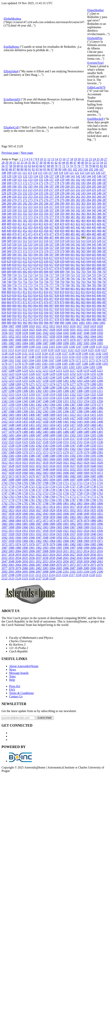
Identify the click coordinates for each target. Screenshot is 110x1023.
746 (99, 278)
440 (67, 227)
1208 (11, 370)
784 (88, 285)
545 (94, 244)
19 (75, 159)
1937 (73, 534)
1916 (32, 530)
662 (78, 264)
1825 (25, 510)
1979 (52, 544)
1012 (45, 326)
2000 (93, 547)
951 (19, 316)
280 (67, 200)
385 (94, 217)
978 (57, 319)
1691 (32, 479)
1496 (32, 435)
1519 (86, 438)
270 (14, 200)
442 (78, 227)
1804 (86, 503)
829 (9, 295)
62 (25, 166)
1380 (59, 408)
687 (104, 268)
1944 (18, 537)
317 (51, 207)
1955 (93, 537)
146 (99, 176)
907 (104, 305)
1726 (66, 486)
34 (25, 162)
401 (72, 220)
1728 (79, 486)
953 (30, 316)
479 (62, 234)
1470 (59, 428)
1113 (11, 350)
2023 (45, 554)
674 (35, 268)
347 (104, 210)
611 (19, 258)
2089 (86, 568)
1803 (79, 503)
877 (51, 302)
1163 (24, 360)
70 (56, 166)
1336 (66, 397)
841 (72, 295)
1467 (39, 428)
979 (62, 319)
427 (104, 224)
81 (97, 166)
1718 (11, 486)
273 (30, 200)
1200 (58, 367)
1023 (18, 329)
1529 (52, 442)
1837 (5, 513)
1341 (100, 397)
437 (51, 227)
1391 (32, 411)
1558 (45, 449)
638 (57, 261)
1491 (100, 431)
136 (46, 176)
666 (99, 264)
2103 (79, 571)
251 (19, 196)
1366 (66, 404)
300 (67, 203)
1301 (32, 391)
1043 (52, 333)
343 (83, 210)
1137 (65, 353)
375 (41, 217)
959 (62, 316)
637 (51, 261)
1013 (52, 326)
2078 (11, 568)
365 (94, 213)
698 (57, 271)
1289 (52, 387)
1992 (39, 547)
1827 (39, 510)
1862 (73, 517)
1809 (18, 506)
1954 (86, 537)
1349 (52, 401)
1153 (65, 356)
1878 (79, 520)
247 (104, 193)
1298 (11, 391)
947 (104, 312)
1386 (100, 408)
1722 (39, 486)
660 (67, 264)
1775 (93, 496)
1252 (5, 380)
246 (99, 193)
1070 (32, 339)
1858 (45, 517)
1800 (59, 503)
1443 (79, 421)
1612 (5, 462)
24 (94, 159)
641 (72, 261)
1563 (79, 449)
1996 (66, 547)
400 (67, 220)
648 (4, 264)
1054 (25, 336)
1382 (73, 408)
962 (78, 316)
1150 (45, 356)
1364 (52, 404)
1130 (18, 353)
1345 (25, 401)
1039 (25, 333)
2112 (38, 575)
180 (67, 183)
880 (67, 302)
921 (72, 309)
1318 (45, 394)
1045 (66, 333)
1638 (79, 466)
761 (72, 281)
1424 (52, 418)
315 (40, 207)
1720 (25, 486)
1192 (4, 367)
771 (19, 285)
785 (94, 285)
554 (35, 247)
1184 (58, 363)
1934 (52, 534)
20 (79, 159)
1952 (73, 537)
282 (78, 200)
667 (104, 264)
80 (93, 166)
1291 (66, 387)
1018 (86, 326)
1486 (66, 431)
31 (14, 162)
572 (25, 251)
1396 (66, 411)
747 (104, 278)
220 (67, 189)
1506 (100, 435)
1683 (79, 476)
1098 (18, 346)
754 (35, 281)
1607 (73, 459)
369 (9, 217)
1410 (59, 414)
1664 (52, 472)
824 (88, 292)
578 (57, 251)
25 (98, 159)
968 (4, 319)
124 (87, 172)
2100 (59, 571)
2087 (73, 568)
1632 (39, 466)
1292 (73, 387)
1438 (45, 421)
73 (67, 166)
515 (40, 241)
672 (25, 268)
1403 (11, 414)
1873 (45, 520)
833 (30, 295)
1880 (93, 520)
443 (83, 227)
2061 (100, 561)
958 (57, 316)
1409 (52, 414)
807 (104, 288)
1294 (86, 387)
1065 (100, 336)
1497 (39, 435)
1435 (25, 421)
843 (83, 295)
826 (99, 292)
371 (19, 217)
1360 (25, 404)
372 (25, 217)
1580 (93, 452)
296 (46, 203)
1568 (11, 452)
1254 (18, 380)
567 (104, 247)
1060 (66, 336)
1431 (100, 418)
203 (83, 186)
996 (46, 322)
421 (72, 224)
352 (25, 213)
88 (18, 169)
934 (35, 312)
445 (94, 227)
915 (40, 309)
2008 (45, 551)
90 (25, 169)
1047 (79, 333)
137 (51, 176)
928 (4, 312)
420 (67, 224)
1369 (86, 404)
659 (62, 264)
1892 (73, 524)
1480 (25, 431)
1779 (18, 500)
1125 (91, 350)
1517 (72, 438)
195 (41, 186)
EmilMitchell (95, 118)
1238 (11, 377)
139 (62, 176)
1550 (93, 445)
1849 (86, 513)
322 (78, 207)
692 (25, 271)
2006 (32, 551)
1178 (18, 363)
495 (41, 237)
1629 (18, 466)
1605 (59, 459)
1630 (25, 466)
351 (19, 213)
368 (4, 217)
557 (51, 247)
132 (25, 176)
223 (83, 189)
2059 (86, 561)
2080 (25, 568)
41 (52, 162)
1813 (45, 506)
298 (57, 203)
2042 (73, 558)
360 (67, 213)
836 (46, 295)
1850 (93, 513)
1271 (32, 384)
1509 (18, 438)
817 (51, 292)
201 (72, 186)
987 (104, 319)
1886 (32, 524)
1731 (100, 486)
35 (29, 162)
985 (94, 319)
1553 (11, 449)
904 (88, 305)
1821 (100, 506)
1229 (52, 374)
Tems (12, 676)
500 (67, 237)
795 (41, 288)
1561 (66, 449)
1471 (66, 428)
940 (67, 312)
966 (99, 316)
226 (99, 189)
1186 (71, 363)
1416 (100, 414)
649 (9, 264)
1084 (25, 343)
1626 (100, 462)
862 (78, 299)
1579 (86, 452)
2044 (86, 558)
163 (83, 179)
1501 (66, 435)
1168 (58, 360)
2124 (18, 578)
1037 (11, 333)
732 (25, 278)
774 (35, 285)
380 (67, 217)
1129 (11, 353)
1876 (66, 520)
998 (57, 322)
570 (14, 251)
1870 (25, 520)
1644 (18, 469)
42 (56, 162)
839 (62, 295)
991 (19, 322)
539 (62, 244)
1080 (100, 339)
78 (86, 166)
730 (14, 278)
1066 (5, 339)
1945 (25, 537)
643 (83, 261)
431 (19, 227)
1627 (5, 466)
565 (94, 247)
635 (41, 261)
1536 (100, 442)
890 (14, 305)
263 (83, 196)
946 (99, 312)
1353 (79, 401)
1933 (45, 534)
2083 (45, 568)
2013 (79, 551)
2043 (79, 558)
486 (99, 234)
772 (25, 285)
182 (78, 183)
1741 (66, 489)
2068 (45, 564)
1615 (25, 462)
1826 (32, 510)
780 (67, 285)
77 (82, 166)
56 (3, 166)
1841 (32, 513)
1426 (66, 418)
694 (35, 271)
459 (62, 230)
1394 (52, 411)
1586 (32, 455)
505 (94, 237)
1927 (5, 534)
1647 (39, 469)
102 (75, 169)
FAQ (12, 689)
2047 (5, 561)
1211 (32, 370)
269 (9, 200)
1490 (93, 431)
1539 (18, 445)
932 (25, 312)
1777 (5, 500)
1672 (5, 476)
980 (67, 319)
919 (62, 309)
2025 (59, 554)
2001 (100, 547)
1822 (5, 510)
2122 (5, 578)
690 (14, 271)
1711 (66, 483)
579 (62, 251)
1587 (39, 455)
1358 (11, 404)
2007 (39, 551)
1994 (52, 547)
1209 (18, 370)
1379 (52, 408)
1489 (86, 431)
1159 (105, 356)
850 (14, 299)
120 (66, 172)
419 (62, 224)
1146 (18, 356)
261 (72, 196)
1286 (32, 387)
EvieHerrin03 (12, 99)
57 (6, 166)
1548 (79, 445)
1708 (45, 483)
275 (41, 200)
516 (46, 241)
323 (83, 207)
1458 (79, 425)
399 (62, 220)
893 (30, 305)
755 (41, 281)
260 (67, 196)
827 (104, 292)
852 (25, 299)
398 (57, 220)
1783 (45, 500)
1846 (66, 513)
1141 (91, 353)
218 (56, 189)
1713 (79, 483)
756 (46, 281)
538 (57, 244)
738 (57, 278)
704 (88, 271)
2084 (52, 568)
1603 (45, 459)
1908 (79, 527)
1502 (73, 435)
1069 (25, 339)
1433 (11, 421)
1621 (66, 462)
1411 (66, 414)
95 (44, 169)
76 (78, 166)
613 (30, 258)
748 (4, 281)
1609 (86, 459)
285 (94, 200)
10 (41, 159)
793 (30, 288)
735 (41, 278)
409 (9, 224)
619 (62, 258)
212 (25, 189)
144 (88, 176)
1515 (59, 438)
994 (35, 322)
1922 (73, 530)
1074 (59, 339)
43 (59, 162)
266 (99, 196)
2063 (11, 564)
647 (104, 261)
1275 (59, 384)
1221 (100, 370)
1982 (73, 544)
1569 (18, 452)
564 (88, 247)
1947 (39, 537)
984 (88, 319)
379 (62, 217)
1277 (73, 384)
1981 (66, 544)
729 (9, 278)
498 (57, 237)
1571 (32, 452)
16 (64, 159)
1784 (52, 500)
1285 (25, 387)
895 (41, 305)
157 (51, 179)
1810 (25, 506)
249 (9, 196)
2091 (100, 568)
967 (104, 316)
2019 (18, 554)
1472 (73, 428)
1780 (25, 500)
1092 (79, 343)
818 (56, 292)
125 (92, 172)
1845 (59, 513)
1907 (73, 527)
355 (41, 213)
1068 (18, 339)
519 (62, 241)
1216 (66, 370)
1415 (93, 414)
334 (35, 210)
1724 (52, 486)
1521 (100, 438)
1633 (45, 466)
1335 (59, 397)
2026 (66, 554)
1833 (79, 510)
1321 (66, 394)
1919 (52, 530)
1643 (11, 469)
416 (46, 224)
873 (30, 302)
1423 (45, 418)
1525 (25, 442)
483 (83, 234)
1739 (52, 489)
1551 (100, 445)
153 (30, 179)
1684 (86, 476)
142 (78, 176)
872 (25, 302)
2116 (65, 575)
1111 (105, 346)
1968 (79, 541)
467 (104, 230)
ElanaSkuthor (95, 10)
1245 (59, 377)
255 (41, 196)
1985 (93, 544)
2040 (59, 558)
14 (56, 159)
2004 (18, 551)
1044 (59, 333)
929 (9, 312)
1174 (98, 360)
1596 (100, 455)
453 (30, 230)
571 (19, 251)
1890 (59, 524)
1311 (100, 391)
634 (35, 261)
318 (56, 207)
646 (99, 261)
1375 (25, 408)
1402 (5, 414)
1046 (73, 333)
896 (46, 305)
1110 (99, 346)
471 (19, 234)
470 (14, 234)
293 (30, 203)
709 (9, 275)
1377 (39, 408)
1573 (45, 452)
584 (88, 251)
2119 (85, 575)
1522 (5, 442)
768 (4, 285)
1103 (52, 346)
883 (83, 302)
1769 (52, 496)
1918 (45, 530)
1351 (66, 401)
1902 (39, 527)
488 (4, 237)
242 (78, 193)
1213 (45, 370)
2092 (5, 571)
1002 (82, 322)
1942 (5, 537)
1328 (11, 397)
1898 (11, 527)
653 (30, 264)
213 (30, 189)
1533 (79, 442)
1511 (32, 438)
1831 (66, 510)
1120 (57, 350)
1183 (51, 363)
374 (35, 217)
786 (99, 285)
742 (78, 278)
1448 (11, 425)
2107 (5, 575)
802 (78, 288)
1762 (5, 496)
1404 (18, 414)
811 (19, 292)
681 (72, 268)
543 (83, 244)
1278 (79, 384)
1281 (100, 384)
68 (48, 166)
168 (4, 183)
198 (57, 186)
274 (35, 200)
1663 (45, 472)
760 (67, 281)
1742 (73, 489)
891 (19, 305)
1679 (52, 476)
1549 (86, 445)
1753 (45, 493)
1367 (73, 404)
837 (51, 295)
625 (93, 258)
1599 (18, 459)
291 (19, 203)
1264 (86, 380)
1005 (102, 322)
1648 (45, 469)
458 (57, 230)
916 (46, 309)
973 (30, 319)
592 (25, 254)
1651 (66, 469)
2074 (86, 564)
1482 (39, 431)
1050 (100, 333)
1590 (59, 455)
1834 (86, 510)
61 (21, 166)
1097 (11, 346)
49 (82, 162)
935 (41, 312)
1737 (39, 489)
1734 (18, 489)
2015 (93, 551)
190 (14, 186)
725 (93, 275)
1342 (5, 401)
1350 (59, 401)
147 (104, 176)
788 (4, 288)
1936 (66, 534)
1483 (45, 431)
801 (72, 288)
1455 (59, 425)
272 (25, 200)
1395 (59, 411)
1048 (86, 333)
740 (67, 278)
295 (41, 203)
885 (94, 302)
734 (35, 278)
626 (99, 258)
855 (41, 299)
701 (72, 271)
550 (14, 247)
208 (4, 189)
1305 (59, 391)
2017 (5, 554)
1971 (100, 541)
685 (94, 268)
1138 (71, 353)
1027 (45, 329)
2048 (11, 561)
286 (99, 200)
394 (35, 220)
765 (94, 281)
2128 (45, 578)
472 (25, 234)
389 (9, 220)
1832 (73, 510)
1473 (79, 428)
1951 (66, 537)
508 (4, 241)
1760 (93, 493)
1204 (85, 367)
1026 (39, 329)
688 (4, 271)
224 (88, 189)
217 (51, 189)
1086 (39, 343)
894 (35, 305)
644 (88, 261)
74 (71, 166)
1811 (32, 506)
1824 (18, 510)
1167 (51, 360)
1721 (32, 486)
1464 (18, 428)
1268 (11, 384)
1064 (93, 336)
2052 (39, 561)
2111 (31, 575)
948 (4, 316)
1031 (73, 329)
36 (33, 162)
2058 (79, 561)
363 (83, 213)
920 (67, 309)
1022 (11, 329)
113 (30, 172)
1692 (39, 479)
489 (9, 237)
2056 (66, 561)
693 (30, 271)
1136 (58, 353)
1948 (45, 537)
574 (35, 251)
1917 (39, 530)
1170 (71, 360)
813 (30, 292)
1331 (32, 397)
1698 (79, 479)
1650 (59, 469)
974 (35, 319)
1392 (39, 411)
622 (78, 258)
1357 (5, 404)
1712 (72, 483)
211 (19, 189)
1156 (85, 356)
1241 (32, 377)
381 (72, 217)
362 (78, 213)
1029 (59, 329)
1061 (73, 336)
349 (9, 213)
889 (9, 305)
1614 (18, 462)
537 (51, 244)
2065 (25, 564)
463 (83, 230)
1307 (73, 391)
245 (94, 193)
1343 (11, 401)
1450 (25, 425)
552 (25, 247)
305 (94, 203)
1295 (93, 387)
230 (14, 193)
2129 (52, 578)
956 (46, 316)
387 (104, 217)
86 (10, 169)
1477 (5, 431)
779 (62, 285)
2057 (73, 561)
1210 (25, 370)
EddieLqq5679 (96, 87)
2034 (18, 558)
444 (88, 227)
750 (14, 281)
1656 (100, 469)
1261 (66, 380)
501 (72, 237)
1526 (32, 442)
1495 (25, 435)
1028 (52, 329)
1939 (86, 534)
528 (4, 244)
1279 (86, 384)
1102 (45, 346)
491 (19, 237)
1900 (25, 527)
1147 (24, 356)
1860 (59, 517)
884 (88, 302)
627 (104, 258)
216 (46, 189)
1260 (59, 380)
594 (35, 254)
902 (78, 305)
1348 (45, 401)
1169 (65, 360)
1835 (93, 510)
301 (72, 203)
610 (14, 258)
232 (25, 193)
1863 (79, 517)
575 (41, 251)
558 (57, 247)
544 (88, 244)
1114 (18, 350)
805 (94, 288)
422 (78, 224)
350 (14, 213)
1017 (79, 326)
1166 (45, 360)
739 (62, 278)
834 (35, 295)
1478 (11, 431)
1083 (18, 343)
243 (83, 193)
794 (35, 288)
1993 (45, 547)
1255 (25, 380)
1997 (73, 547)
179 (62, 183)
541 (72, 244)
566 (99, 247)
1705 (25, 483)
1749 (18, 493)
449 (9, 230)
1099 (25, 346)
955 (41, 316)
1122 (70, 350)
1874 (52, 520)
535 (41, 244)
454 (35, 230)
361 (72, 213)
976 (46, 319)
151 (19, 179)
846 (99, 295)
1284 (18, 387)
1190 (98, 363)
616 (46, 258)
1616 (32, 462)
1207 (5, 370)
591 (19, 254)
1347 (39, 401)
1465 (25, 428)
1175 (105, 360)
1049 (93, 333)
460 (67, 230)
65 (37, 166)
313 (30, 207)
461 (72, 230)
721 (72, 275)
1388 (11, 411)
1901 (32, 527)
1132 (31, 353)
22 (86, 159)
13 (52, 159)
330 (14, 210)
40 (48, 162)
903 (83, 305)
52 (93, 162)
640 (67, 261)
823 (83, 292)
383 (83, 217)
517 (51, 241)
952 (25, 316)
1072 (45, 339)
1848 (79, 513)
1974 (18, 544)
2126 (32, 578)
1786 (66, 500)
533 (30, 244)
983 (83, 319)
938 (57, 312)
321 (72, 207)
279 (62, 200)
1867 (5, 520)
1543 (45, 445)
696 (46, 271)
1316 (32, 394)
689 (9, 271)
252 (25, 196)
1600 (25, 459)
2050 (25, 561)
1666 (66, 472)
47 (74, 162)
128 (4, 176)
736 (46, 278)
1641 (100, 466)
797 (51, 288)
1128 (4, 353)
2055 (59, 561)
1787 (73, 500)
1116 (31, 350)
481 (72, 234)
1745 (93, 489)
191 (19, 186)
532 (25, 244)
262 (78, 196)
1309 (86, 391)
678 (57, 268)
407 (104, 220)
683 (83, 268)
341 (72, 210)
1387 (5, 411)
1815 (59, 506)
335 (41, 210)
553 (30, 247)
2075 (93, 564)
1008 (18, 326)
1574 (52, 452)
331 (19, 210)
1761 (100, 493)
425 (93, 224)
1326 (100, 394)
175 (41, 183)
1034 (93, 329)
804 (88, 288)
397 (51, 220)
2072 (73, 564)
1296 (100, 387)
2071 (66, 564)
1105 (65, 346)
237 (51, 193)
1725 (59, 486)
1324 (86, 394)
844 (88, 295)
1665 (59, 472)
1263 (79, 380)
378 (57, 217)
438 (57, 227)
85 (6, 169)
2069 (52, 564)
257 (51, 196)
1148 (31, 356)
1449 (18, 425)
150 (14, 179)
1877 (73, 520)
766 (99, 281)
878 (57, 302)
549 (9, 247)
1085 (32, 343)
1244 (52, 377)
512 (25, 241)
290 (14, 203)
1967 (73, 541)
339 (62, 210)
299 (62, 203)
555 (41, 247)
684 (88, 268)
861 (72, 299)
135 (41, 176)
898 (57, 305)
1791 (100, 500)
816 (46, 292)
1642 (5, 469)
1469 (52, 428)
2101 (66, 571)
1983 (79, 544)
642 (78, 261)
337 (51, 210)
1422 (39, 418)
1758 (79, 493)
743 (83, 278)
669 (9, 268)
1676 (32, 476)
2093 (11, 571)
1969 (86, 541)
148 (4, 179)
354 (35, 213)
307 (104, 203)
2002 (5, 551)
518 (56, 241)
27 (105, 159)
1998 (79, 547)
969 (9, 319)
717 (51, 275)
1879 (86, 520)
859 (62, 299)
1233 (79, 374)
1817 (72, 506)
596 (46, 254)
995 (41, 322)
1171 (78, 360)
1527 (39, 442)
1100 (32, 346)
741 (72, 278)
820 (67, 292)
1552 (5, 449)
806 (99, 288)
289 (9, 203)
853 (30, 299)
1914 (18, 530)
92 (33, 169)
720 (67, 275)
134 (35, 176)
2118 (78, 575)
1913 (11, 530)
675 (41, 268)
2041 (66, 558)
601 (72, 254)
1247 (73, 377)
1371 (100, 404)
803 (83, 288)
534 (35, 244)
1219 (86, 370)
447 (104, 227)
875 (41, 302)
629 (9, 261)
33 (21, 162)
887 (104, 302)
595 (41, 254)
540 (67, 244)
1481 (32, 431)
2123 (11, 578)
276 (46, 200)
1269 (18, 384)
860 (67, 299)
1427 (73, 418)
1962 (39, 541)
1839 (18, 513)
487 (104, 234)
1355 (93, 401)
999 (62, 322)
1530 (59, 442)
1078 (86, 339)
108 (4, 172)
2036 (32, 558)
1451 (32, 425)
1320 (59, 394)
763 (83, 281)
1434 (18, 421)
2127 (39, 578)
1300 (25, 391)
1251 (100, 377)
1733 (11, 489)
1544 (52, 445)
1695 (59, 479)
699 (62, 271)
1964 (52, 541)
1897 (5, 527)
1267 (5, 384)
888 (4, 305)
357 (51, 213)
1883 (11, 524)
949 (9, 316)
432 (25, 227)
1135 (51, 353)
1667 (73, 472)
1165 (38, 360)
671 (19, 268)
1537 (5, 445)
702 (78, 271)
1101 (38, 346)
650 (14, 264)
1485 (59, 431)
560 (67, 247)
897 (51, 305)
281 (72, 200)
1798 (45, 503)
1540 (25, 445)
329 (9, 210)
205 (94, 186)
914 (35, 309)
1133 (38, 353)
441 (72, 227)
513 (30, 241)
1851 (100, 513)
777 (51, 285)
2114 (52, 575)
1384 (86, 408)
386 (99, 217)
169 (9, 183)
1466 (32, 428)
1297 (5, 391)
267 (104, 196)
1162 (18, 360)
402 (78, 220)
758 (57, 281)
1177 (11, 363)
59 (14, 166)
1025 (32, 329)
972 (25, 319)
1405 (25, 414)
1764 (18, 496)
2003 (11, 551)
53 (97, 162)
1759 (86, 493)
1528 (45, 442)
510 (14, 241)
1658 (11, 472)
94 (40, 169)
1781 (32, 500)
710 (14, 275)
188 (4, 186)
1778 (11, 500)
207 (104, 186)
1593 (79, 455)
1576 (66, 452)
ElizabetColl (11, 127)
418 (56, 224)
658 (57, 264)
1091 (73, 343)
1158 (98, 356)
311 (19, 207)
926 (99, 309)
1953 (79, 537)
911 (19, 309)
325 (93, 207)
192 (25, 186)
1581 (100, 452)
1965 (59, 541)
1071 (39, 339)
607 (104, 254)
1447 (5, 425)
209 (9, 189)
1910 (93, 527)
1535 (93, 442)
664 (88, 264)
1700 (93, 479)
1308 (79, 391)
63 (29, 166)
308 (4, 207)
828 (4, 295)
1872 (39, 520)
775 (41, 285)
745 (94, 278)
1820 (93, 506)
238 (57, 193)
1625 (93, 462)
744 (88, 278)
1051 (5, 336)
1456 (66, 425)
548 (4, 247)
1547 (73, 445)
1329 (18, 397)
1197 (38, 367)
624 (88, 258)
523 (83, 241)
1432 (5, 421)
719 (62, 275)
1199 (51, 367)
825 (93, 292)
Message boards (19, 673)
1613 (11, 462)
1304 (52, 391)
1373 (11, 408)
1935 (59, 534)
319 (62, 207)
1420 (25, 418)
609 (9, 258)
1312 (5, 394)
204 (88, 186)
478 (57, 234)
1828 (45, 510)
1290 (59, 387)
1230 (59, 374)
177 (51, 183)
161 (72, 179)
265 (94, 196)
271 (19, 200)
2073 (79, 564)
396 (46, 220)
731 (19, 278)
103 (80, 169)
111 (19, 172)
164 (88, 179)
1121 (64, 350)
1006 (5, 326)
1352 (73, 401)
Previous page (10, 152)
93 (37, 169)
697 (51, 271)
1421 (32, 418)
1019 (93, 326)
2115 (58, 575)
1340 (93, 397)
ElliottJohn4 (11, 71)
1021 (5, 329)
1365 (59, 404)
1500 (59, 435)
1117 (37, 350)
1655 (93, 469)
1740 (59, 489)
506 (99, 237)
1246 (66, 377)
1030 (66, 329)
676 (46, 268)
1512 (38, 438)
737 (51, 278)
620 (67, 258)
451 (19, 230)
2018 (11, 554)
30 (10, 162)
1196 (31, 367)
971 (19, 319)
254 (35, 196)
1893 (79, 524)
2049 (18, 561)
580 (67, 251)
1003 (89, 322)
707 (104, 271)
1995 (59, 547)
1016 (72, 326)
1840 (25, 513)
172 (25, 183)
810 (14, 292)
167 (104, 179)
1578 (79, 452)
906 (99, 305)
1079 (93, 339)
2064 (18, 564)
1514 (52, 438)
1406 (32, 414)
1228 (45, 374)
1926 (100, 530)
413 (30, 224)
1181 (38, 363)
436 (46, 227)
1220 (93, 370)
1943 (11, 537)
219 (62, 189)
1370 (93, 404)
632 (25, 261)
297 (51, 203)
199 (62, 186)
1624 (86, 462)
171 (19, 183)
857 (51, 299)
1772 (73, 496)
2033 (11, 558)
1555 (25, 449)
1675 (25, 476)
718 (56, 275)
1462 (5, 428)
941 (72, 312)
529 (9, 244)
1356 (100, 401)
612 (25, 258)
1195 (24, 367)
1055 (32, 336)
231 (19, 193)
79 (90, 166)
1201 (65, 367)
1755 (59, 493)
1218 (79, 370)
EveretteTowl (95, 62)
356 (46, 213)
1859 (52, 517)
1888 (45, 524)
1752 (39, 493)
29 (6, 162)
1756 (66, 493)
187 (104, 183)
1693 (45, 479)
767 (104, 281)
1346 (32, 401)
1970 (93, 541)
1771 (66, 496)
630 (14, 261)
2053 (45, 561)
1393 (45, 411)
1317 (39, 394)
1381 (66, 408)
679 (62, 268)
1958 (11, 541)
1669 (86, 472)
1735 (25, 489)
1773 (79, 496)
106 (96, 169)
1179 (24, 363)
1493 (11, 435)
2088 (79, 568)
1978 (45, 544)
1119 (51, 350)
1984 (86, 544)
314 (35, 207)
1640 (93, 466)
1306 (66, 391)
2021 (32, 554)
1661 (32, 472)
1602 (39, 459)
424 (88, 224)
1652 (73, 469)
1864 (86, 517)
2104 (86, 571)
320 (67, 207)
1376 (32, 408)
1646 (32, 469)
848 (4, 299)
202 (78, 186)
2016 (100, 551)
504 (88, 237)
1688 (11, 479)
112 (24, 172)
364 (88, 213)
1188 (85, 363)
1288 (45, 387)
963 (83, 316)
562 (78, 247)
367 (104, 213)
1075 (66, 339)
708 (4, 275)
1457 (73, 425)
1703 (11, 483)
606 (99, 254)
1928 (11, 534)
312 (25, 207)
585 (94, 251)
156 (46, 179)
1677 (39, 476)
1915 (25, 530)
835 (41, 295)
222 (78, 189)
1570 (25, 452)
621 (72, 258)
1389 (18, 411)
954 (35, 316)
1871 (32, 520)
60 (18, 166)
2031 (100, 554)
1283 (11, 387)
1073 (52, 339)
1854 (18, 517)
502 (78, 237)
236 (46, 193)
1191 (105, 363)
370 (14, 217)
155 (41, 179)
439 (62, 227)
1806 (100, 503)
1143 (105, 353)
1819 (86, 506)
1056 (39, 336)
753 (30, 281)
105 (91, 169)
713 (30, 275)
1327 (5, 397)
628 (4, 261)
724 (88, 275)
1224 (18, 374)
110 (14, 172)
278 (57, 200)
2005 (25, 551)
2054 (52, 561)
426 (99, 224)
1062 (79, 336)
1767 (39, 496)
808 (4, 292)
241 (72, 193)
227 (104, 189)
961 (72, 316)
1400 (93, 411)
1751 (32, 493)
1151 (51, 356)
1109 (92, 346)
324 (88, 207)
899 (62, 305)
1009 (25, 326)
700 (67, 271)
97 (52, 169)
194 (35, 186)
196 (46, 186)
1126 (97, 350)
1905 (59, 527)
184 (88, 183)
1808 (11, 506)
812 (25, 292)
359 (62, 213)
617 (51, 258)
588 (4, 254)
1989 (18, 547)
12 (48, 159)
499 (62, 237)
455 (41, 230)
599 (62, 254)
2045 (93, 558)
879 (62, 302)
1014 (59, 326)
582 (78, 251)
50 (86, 162)
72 (63, 166)
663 (83, 264)
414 (35, 224)
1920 (59, 530)
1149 (38, 356)
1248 (79, 377)
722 (78, 275)
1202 (72, 367)
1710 (59, 483)
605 (94, 254)
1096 (5, 346)
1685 (93, 476)
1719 (18, 486)
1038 (18, 333)
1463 (11, 428)
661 (72, 264)
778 (57, 285)
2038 (45, 558)
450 (14, 230)
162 (78, 179)
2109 (18, 575)
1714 (86, 483)
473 (30, 234)
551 (19, 247)
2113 (45, 575)
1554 (18, 449)
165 (94, 179)
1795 (25, 503)
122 (76, 172)
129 (9, 176)
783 (83, 285)
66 (40, 166)
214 (35, 189)
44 (63, 162)
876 (46, 302)
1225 (25, 374)
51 (90, 162)
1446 (100, 421)
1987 (5, 547)
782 (78, 285)
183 (83, 183)
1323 (79, 394)
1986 (100, 544)
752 (25, 281)
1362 (39, 404)
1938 (79, 534)
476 (46, 234)
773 (30, 285)
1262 (73, 380)
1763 (11, 496)
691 (19, 271)
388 (4, 220)
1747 (5, 493)
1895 (93, 524)
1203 (79, 367)
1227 (39, 374)
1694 (52, 479)
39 (44, 162)
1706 (32, 483)
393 (30, 220)
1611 (100, 459)
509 (9, 241)
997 (51, 322)
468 (4, 234)
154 (35, 179)
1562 (73, 449)
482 (78, 234)
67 (44, 166)
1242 (39, 377)
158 (57, 179)
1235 (93, 374)
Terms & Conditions (21, 693)
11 (45, 159)
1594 (86, 455)
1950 (59, 537)
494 (35, 237)
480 (67, 234)
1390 (25, 411)
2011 (66, 551)
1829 (52, 510)
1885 (25, 524)
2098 (45, 571)
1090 (66, 343)
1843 (45, 513)
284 (88, 200)
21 (82, 159)
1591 (66, 455)
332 (25, 210)
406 (99, 220)
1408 (45, 414)
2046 (100, 558)
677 (51, 268)
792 (25, 288)
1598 (11, 459)
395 (41, 220)
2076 (100, 564)
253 (30, 196)
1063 (86, 336)
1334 (52, 397)
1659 (18, 472)
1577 (73, 452)
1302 (39, 391)
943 (83, 312)
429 (9, 227)
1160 (4, 360)
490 (14, 237)
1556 (32, 449)
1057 (45, 336)
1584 (18, 455)
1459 (86, 425)
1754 (52, 493)
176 (46, 183)
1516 (66, 438)
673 (30, 268)
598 (57, 254)
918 (56, 309)
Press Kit (14, 686)
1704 (18, 483)
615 (40, 258)
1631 (32, 466)
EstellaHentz (11, 46)
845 (94, 295)
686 (99, 268)
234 (35, 193)
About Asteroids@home (23, 666)
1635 (59, 466)
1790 (93, 500)
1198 (45, 367)
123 (82, 172)
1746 (100, 489)
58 (10, 166)
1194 (18, 367)
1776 (100, 496)
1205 (92, 367)
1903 (45, 527)
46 (71, 162)
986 (99, 319)
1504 (86, 435)
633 (30, 261)
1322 (73, 394)
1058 (52, 336)
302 (78, 203)
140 (67, 176)
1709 (52, 483)
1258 (45, 380)
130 (14, 176)
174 (35, 183)
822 (78, 292)
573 (30, 251)
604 (88, 254)
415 (40, 224)
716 (46, 275)
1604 (52, 459)
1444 (86, 421)
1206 (99, 367)
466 (99, 230)
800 (67, 288)
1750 (25, 493)
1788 (79, 500)
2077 (5, 568)
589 (9, 254)
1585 (25, 455)
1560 (59, 449)
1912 (5, 530)
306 (99, 203)
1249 (86, 377)
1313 (11, 394)
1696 (66, 479)
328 (4, 210)
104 (85, 169)
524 (88, 241)
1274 (52, 384)
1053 (18, 336)
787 (104, 285)
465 (94, 230)
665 (94, 264)
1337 (73, 397)
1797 (39, 503)
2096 (32, 571)
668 (4, 268)
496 (46, 237)
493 (30, 237)
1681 (66, 476)
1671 (100, 472)
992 (25, 322)
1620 (59, 462)
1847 (73, 513)
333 (30, 210)
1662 (39, 472)
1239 (18, 377)
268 (4, 200)
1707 (39, 483)
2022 (39, 554)
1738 (45, 489)
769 (9, 285)
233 (30, 193)
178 (57, 183)
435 (41, 227)
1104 (59, 346)
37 (37, 162)
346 (99, 210)
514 (35, 241)
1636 (66, 466)
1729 (86, 486)
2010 (59, 551)
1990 (25, 547)
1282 (5, 387)
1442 (73, 421)
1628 (11, 466)
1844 (52, 513)
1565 (93, 449)
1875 (59, 520)
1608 (79, 459)
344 (88, 210)
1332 (39, 397)
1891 (66, 524)
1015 (66, 326)
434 (35, 227)
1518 (79, 438)
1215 (59, 370)
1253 (11, 380)
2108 (11, 575)
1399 (86, 411)
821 (72, 292)
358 (57, 213)
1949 (52, 537)
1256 (32, 380)
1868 (11, 520)
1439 (52, 421)
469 (9, 234)
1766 (32, 496)
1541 (32, 445)
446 (99, 227)
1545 (59, 445)
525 (93, 241)
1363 (45, 404)
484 (88, 234)
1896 (100, 524)
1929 (18, 534)
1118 (44, 350)
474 (35, 234)
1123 (77, 350)
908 (4, 309)
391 (19, 220)
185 (94, 183)
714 (35, 275)
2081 (32, 568)
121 (71, 172)
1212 (38, 370)
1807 (5, 506)
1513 (45, 438)
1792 (5, 503)
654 (35, 264)
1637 (73, 466)
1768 (45, 496)
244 (88, 193)
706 (99, 271)
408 (4, 224)
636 (46, 261)
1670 (93, 472)
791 (19, 288)
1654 (86, 469)
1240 (25, 377)
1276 (66, 384)
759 (62, 281)
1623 (79, 462)
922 (78, 309)
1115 (24, 350)
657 (51, 264)
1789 (86, 500)
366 (99, 213)
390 (14, 220)
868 (4, 302)
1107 (79, 346)
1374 (18, 408)
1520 (93, 438)
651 (19, 264)
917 (51, 309)
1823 (11, 510)
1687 (5, 479)
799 (62, 288)
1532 (73, 442)
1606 (66, 459)
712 (25, 275)
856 (46, 299)
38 (40, 162)
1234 (86, 374)
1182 (45, 363)
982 (78, 319)
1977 (39, 544)
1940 (93, 534)
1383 (79, 408)
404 (88, 220)
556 (46, 247)
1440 (59, 421)
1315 (25, 394)
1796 (32, 503)
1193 (11, 367)
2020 (25, 554)
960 (67, 316)
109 (9, 172)
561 (72, 247)
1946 (32, 537)
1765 (25, 496)
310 (14, 207)
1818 (79, 506)
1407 (39, 414)
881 (72, 302)
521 (72, 241)
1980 (59, 544)
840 (67, 295)
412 (25, 224)
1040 (32, 333)
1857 (39, 517)
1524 (18, 442)
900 (67, 305)
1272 (39, 384)
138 (57, 176)
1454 (52, 425)
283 (83, 200)
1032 (79, 329)
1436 (32, 421)
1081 (5, 343)
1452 (39, 425)
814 (35, 292)
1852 (5, 517)
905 (94, 305)
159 (62, 179)
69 (52, 166)
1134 (45, 353)
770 (14, 285)
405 (94, 220)
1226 (32, 374)
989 (9, 322)
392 (25, 220)
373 (30, 217)
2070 (59, 564)
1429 (86, 418)
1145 (11, 356)
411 (19, 224)
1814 (52, 506)
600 (67, 254)
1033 (86, 329)
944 (88, 312)
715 (40, 275)
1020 (100, 326)
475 (41, 234)
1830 (59, 510)
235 (41, 193)
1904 (52, 527)
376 (46, 217)
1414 (86, 414)
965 (94, 316)
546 (99, 244)
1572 (39, 452)
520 (67, 241)
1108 (85, 346)
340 (67, 210)
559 (62, 247)
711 (19, 275)
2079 (18, 568)
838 (57, 295)
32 (18, 162)
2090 (93, 568)
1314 (18, 394)
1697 (73, 479)
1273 (45, 384)
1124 (84, 350)
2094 (18, 571)
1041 (39, 333)
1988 (11, 547)
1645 (25, 469)
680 (67, 268)
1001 (75, 322)
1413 (79, 414)
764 (88, 281)
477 (51, 234)
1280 (93, 384)
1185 (65, 363)
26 (101, 159)
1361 (32, 404)
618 (56, 258)
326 (99, 207)
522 (78, 241)
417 (51, 224)
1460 (93, 425)
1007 (11, 326)
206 (99, 186)
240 (67, 193)
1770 (59, 496)
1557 (39, 449)
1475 (93, 428)
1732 (5, 489)
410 (14, 224)
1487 (73, 431)
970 (14, 319)
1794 (18, 503)
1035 (100, 329)
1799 (52, 503)
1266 (100, 380)
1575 (59, 452)
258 (57, 196)
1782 (39, 500)
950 (14, 316)
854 (35, 299)
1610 (93, 459)
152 (25, 179)
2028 (79, 554)
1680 (59, 476)
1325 (93, 394)
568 (4, 251)
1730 (93, 486)
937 (51, 312)
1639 (86, 466)
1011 (38, 326)
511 (19, 241)
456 (46, 230)
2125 (25, 578)
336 (46, 210)
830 (14, 295)
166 (99, 179)
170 (14, 183)
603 (83, 254)
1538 (11, 445)
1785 (59, 500)
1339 (86, 397)
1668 (79, 472)
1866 (100, 517)
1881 (100, 520)
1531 (66, 442)
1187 (78, 363)
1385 (93, 408)
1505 (93, 435)
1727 (73, 486)
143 (83, 176)
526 (99, 241)
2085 (59, 568)
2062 (5, 564)
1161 (11, 360)
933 (30, 312)
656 (46, 264)
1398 (79, 411)
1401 (100, 411)
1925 (93, 530)
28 (3, 162)
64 (33, 166)
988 (4, 322)
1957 (5, 541)
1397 (73, 411)
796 (46, 288)
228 (4, 193)
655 (41, 264)
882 (78, 302)
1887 (39, 524)
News (12, 669)
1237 (5, 377)
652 (25, 264)
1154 (71, 356)
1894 (86, 524)
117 (50, 172)
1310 (93, 391)
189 (9, 186)
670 (14, 268)
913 (30, 309)
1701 (100, 479)
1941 (100, 534)
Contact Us (16, 696)
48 (78, 162)
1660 (25, 472)
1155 (78, 356)
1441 (66, 421)
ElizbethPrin (94, 38)
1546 (66, 445)
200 (67, 186)
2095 (25, 571)
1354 (86, 401)
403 (83, 220)
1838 (11, 513)
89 (21, 169)
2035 (25, 558)
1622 (73, 462)
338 (57, 210)
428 (4, 227)
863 (83, 299)
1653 (79, 469)
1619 (52, 462)
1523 (11, 442)
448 (4, 230)
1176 (4, 363)
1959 (18, 541)
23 (90, 159)
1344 (18, 401)
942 (78, 312)
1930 (25, 534)
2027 (73, 554)
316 (46, 207)
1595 (93, 455)
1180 (31, 363)
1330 (25, 397)
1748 (11, 493)
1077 (79, 339)
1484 (52, 431)
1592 (73, 455)
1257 (39, 380)
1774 (86, 496)
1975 (25, 544)
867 (104, 299)
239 (62, 193)
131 (19, 176)
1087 (45, 343)
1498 (45, 435)
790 (14, 288)
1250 (93, 377)
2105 (93, 571)
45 (67, 162)
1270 (25, 384)
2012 (72, 551)
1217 (72, 370)
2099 (52, 571)
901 (72, 305)
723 (83, 275)
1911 (100, 527)
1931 (32, 534)
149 (9, 179)
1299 (18, 391)
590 (14, 254)
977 (51, 319)
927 (104, 309)
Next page (27, 152)
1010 (32, 326)
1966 (66, 541)
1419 (18, 418)
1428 (79, 418)
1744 (86, 489)
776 (46, 285)
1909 (86, 527)
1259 (52, 380)
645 (94, 261)
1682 (73, 476)
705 (94, 271)
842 (78, 295)
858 (57, 299)
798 (57, 288)
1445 (93, 421)
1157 (91, 356)
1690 (25, 479)
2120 (92, 575)
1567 (5, 452)
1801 (66, 503)
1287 (39, 387)
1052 (11, 336)
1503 (79, 435)
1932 (39, 534)
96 (48, 169)
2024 (52, 554)
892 (25, 305)
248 (4, 196)
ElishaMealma (12, 18)
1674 (18, 476)
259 (62, 196)
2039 (52, 558)
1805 (93, 503)
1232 (73, 374)
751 (19, 281)
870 (14, 302)
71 (59, 166)
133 (30, 176)
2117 (72, 575)
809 (9, 292)
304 (88, 203)
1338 (79, 397)
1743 (79, 489)
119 (61, 172)
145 (94, 176)
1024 (25, 329)
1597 (5, 459)
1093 (86, 343)
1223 (11, 374)
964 (88, 316)
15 (60, 159)
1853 (11, 517)
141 (72, 176)
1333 (45, 397)
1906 (66, 527)
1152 (58, 356)
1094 (93, 343)
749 (9, 281)
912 (25, 309)
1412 (72, 414)
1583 (11, 455)
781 (72, 285)
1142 (98, 353)
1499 (52, 435)
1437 (39, 421)
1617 (39, 462)
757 (51, 281)
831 (19, 295)
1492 (5, 435)
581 (72, 251)
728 (4, 278)
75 (74, 166)
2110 (25, 575)
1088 (52, 343)
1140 (85, 353)
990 (14, 322)
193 (30, 186)
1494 (18, 435)
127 (103, 172)
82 (101, 166)
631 (19, 261)
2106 (100, 571)
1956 (100, 537)
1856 (32, 517)
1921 (66, 530)
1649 (52, 469)
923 (83, 309)
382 (78, 217)
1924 (86, 530)
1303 (45, 391)
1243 (45, 377)
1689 (18, 479)
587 (104, 251)
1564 (86, 449)
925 (93, 309)
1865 (93, 517)
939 (62, 312)
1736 (32, 489)
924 (88, 309)
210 (14, 189)
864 (88, 299)
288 (4, 203)
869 (9, 302)
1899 (18, 527)
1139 (78, 353)
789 (9, 288)
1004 (95, 322)
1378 (45, 408)
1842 (39, 513)
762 (78, 281)
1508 (11, 438)
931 (19, 312)
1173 (91, 360)
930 (14, 312)
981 (72, 319)
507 (104, 237)
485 (94, 234)
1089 (59, 343)
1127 (104, 350)
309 (9, 207)
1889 (52, 524)
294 (35, 203)
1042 (45, 333)
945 (94, 312)
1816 (66, 506)
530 (14, 244)
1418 (11, 418)
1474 (86, 428)
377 (51, 217)
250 (14, 196)
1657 (5, 472)
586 (99, 251)
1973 (11, 544)
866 (99, 299)
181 (72, 183)
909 (9, 309)
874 (35, 302)
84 (3, 169)
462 (78, 230)
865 (94, 299)
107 (101, 169)
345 (94, 210)
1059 (59, 336)
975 (41, 319)
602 (78, 254)
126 (98, 172)
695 (41, 271)
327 (104, 207)
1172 (85, 360)
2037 (39, 558)
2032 (5, 558)
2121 (99, 575)
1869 (18, 520)
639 (62, 261)
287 (104, 200)
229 (9, 193)
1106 (72, 346)
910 (14, 309)
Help (12, 679)
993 (30, 322)
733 (30, 278)
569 (9, 251)
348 (4, 213)
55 (105, 162)
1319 (52, 394)
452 (25, 230)
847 (104, 295)
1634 (52, 466)
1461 (100, 425)
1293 (79, 387)
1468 (45, 428)
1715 (93, 483)
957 (51, 316)
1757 (73, 493)
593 (30, 254)
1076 (73, 339)
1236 (100, 374)
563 (83, 247)
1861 (66, 517)
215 (40, 189)
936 (46, 312)
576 (46, 251)
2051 (32, 561)
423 (83, 224)
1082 (11, 343)
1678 (45, 476)
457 (51, 230)
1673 (11, 476)
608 (4, 258)
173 (30, 183)
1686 (100, 476)
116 (45, 172)
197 (51, 186)
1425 (59, 418)
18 (71, 159)
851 (19, 299)
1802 (73, 503)
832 (25, 295)
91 (29, 169)
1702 (5, 483)
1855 (25, 517)
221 (72, 189)
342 (78, 210)
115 (40, 172)
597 (51, 254)
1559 (52, 449)
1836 (100, 510)
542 (78, 244)
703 (83, 271)
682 (78, 268)
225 (93, 189)
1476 (100, 428)
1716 (100, 483)
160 (67, 179)
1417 (5, 418)
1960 (25, 541)
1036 (5, 333)
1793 (11, 503)
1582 (5, 455)
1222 (5, 374)
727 (104, 275)
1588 (45, 455)
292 (25, 203)
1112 (4, 350)
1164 (31, 360)
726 (99, 275)
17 (67, 159)
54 (101, 162)
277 (51, 200)
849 (9, 299)
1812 (38, 506)
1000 (68, 322)
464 (88, 230)
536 (46, 244)
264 (88, 196)
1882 (5, 524)
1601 (32, 459)
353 (30, 213)
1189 (91, 363)
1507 (5, 438)
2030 (93, 554)
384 (88, 217)
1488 (79, 431)
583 (83, 251)
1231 (66, 374)
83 (105, 166)
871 (19, 302)
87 (14, 169)
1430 (93, 418)
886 (99, 302)
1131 (24, 353)
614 (35, 258)
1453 (45, 425)
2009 (52, 551)
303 (83, 203)
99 (59, 169)
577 (51, 251)
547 (104, 244)
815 (40, 292)
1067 (11, 339)
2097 (39, 571)
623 (83, 258)
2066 (32, 564)
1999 (86, 547)
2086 (66, 568)
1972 (5, 544)
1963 (45, 541)
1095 (100, 343)
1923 (79, 530)
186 (99, 183)
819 (62, 292)
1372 (5, 408)
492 (25, 237)
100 (64, 169)
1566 (100, 449)
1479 (18, 431)
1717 (5, 486)
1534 (86, 442)
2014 (86, 551)
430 (14, 227)
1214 (52, 370)
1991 (32, 547)
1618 (45, 462)
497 (51, 237)
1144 (4, 356)
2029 (86, 554)
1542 (39, 445)
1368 (79, 404)
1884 (18, 524)
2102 (73, 571)
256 (46, 196)
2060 (93, 561)
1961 (32, 541)
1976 (32, 544)
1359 (18, 404)
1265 (93, 380)
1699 (86, 479)
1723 (45, 486)
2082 (39, 568)
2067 (39, 564)
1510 (25, 438)
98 (56, 169)
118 (56, 172)
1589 (52, 455)
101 (69, 169)
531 (19, 244)
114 (35, 172)
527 (104, 241)
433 (30, 227)
